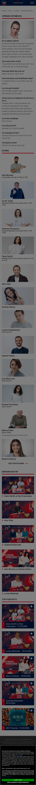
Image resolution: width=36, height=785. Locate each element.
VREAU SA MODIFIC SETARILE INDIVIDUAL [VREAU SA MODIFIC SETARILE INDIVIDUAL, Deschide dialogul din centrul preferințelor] (18, 782)
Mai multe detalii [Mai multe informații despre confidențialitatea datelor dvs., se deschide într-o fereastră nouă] (19, 755)
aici (17, 761)
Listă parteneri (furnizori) (6, 776)
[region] (18, 765)
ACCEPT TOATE (18, 780)
